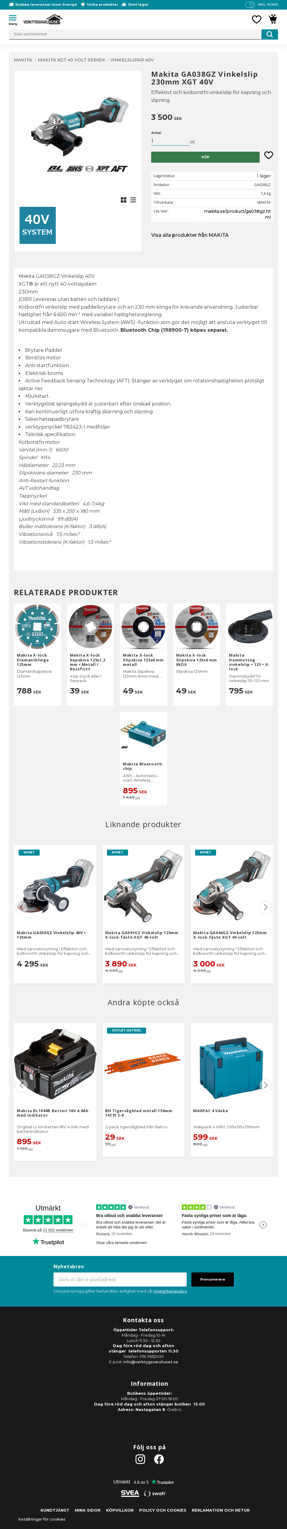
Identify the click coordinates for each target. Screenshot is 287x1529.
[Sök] (269, 34)
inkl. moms (268, 4)
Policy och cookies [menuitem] (162, 1510)
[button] (15, 19)
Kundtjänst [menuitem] (55, 1510)
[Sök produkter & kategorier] (143, 34)
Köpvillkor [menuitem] (120, 1510)
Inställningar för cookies (42, 1519)
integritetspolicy (170, 1291)
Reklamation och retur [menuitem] (221, 1510)
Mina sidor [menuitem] (88, 1510)
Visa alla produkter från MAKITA (190, 235)
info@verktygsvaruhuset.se (151, 1362)
